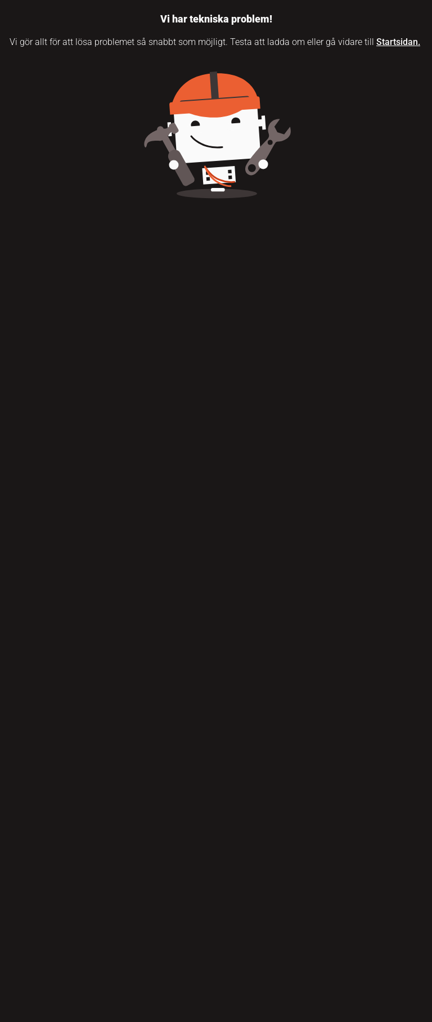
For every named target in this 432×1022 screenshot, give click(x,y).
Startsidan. (398, 42)
